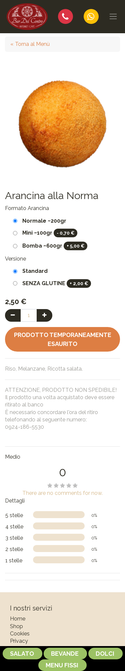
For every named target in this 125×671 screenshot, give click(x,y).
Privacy (19, 641)
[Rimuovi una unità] (13, 315)
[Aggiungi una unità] (44, 315)
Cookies (20, 633)
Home (17, 618)
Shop (16, 626)
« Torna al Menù (30, 44)
